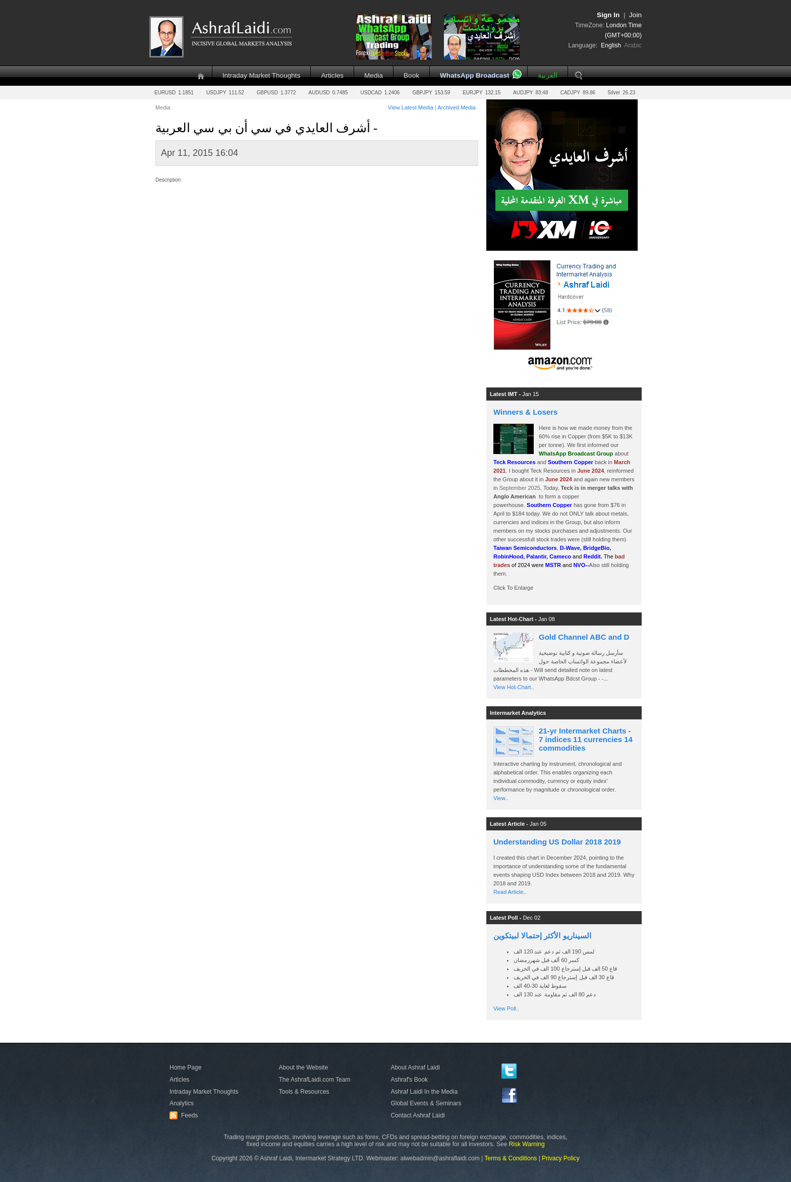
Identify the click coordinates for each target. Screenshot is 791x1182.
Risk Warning (527, 1144)
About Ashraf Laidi (414, 1067)
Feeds (185, 1115)
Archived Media (456, 107)
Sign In (608, 15)
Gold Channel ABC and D (584, 637)
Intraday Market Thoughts (261, 75)
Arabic (633, 45)
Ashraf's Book (409, 1079)
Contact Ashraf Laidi (417, 1115)
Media (373, 75)
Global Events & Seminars (425, 1103)
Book (411, 75)
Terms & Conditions (510, 1158)
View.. (500, 798)
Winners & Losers (525, 412)
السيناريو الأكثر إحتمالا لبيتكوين (542, 935)
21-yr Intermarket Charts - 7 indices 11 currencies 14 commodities (586, 739)
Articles (332, 75)
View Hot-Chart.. (513, 687)
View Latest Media (410, 107)
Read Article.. (509, 892)
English (611, 45)
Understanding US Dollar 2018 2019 (557, 841)
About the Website (303, 1067)
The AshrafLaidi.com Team (315, 1079)
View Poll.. (506, 1008)
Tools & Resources (304, 1091)
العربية (547, 75)
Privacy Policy (561, 1158)
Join (635, 15)
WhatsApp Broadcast (474, 75)
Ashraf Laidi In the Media (424, 1091)
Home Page (185, 1067)
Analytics (182, 1103)
